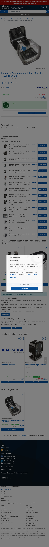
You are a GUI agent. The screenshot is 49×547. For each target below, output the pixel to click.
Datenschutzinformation (31, 274)
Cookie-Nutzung (14, 274)
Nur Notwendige (24, 284)
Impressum (13, 277)
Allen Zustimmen (24, 288)
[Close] (31, 258)
